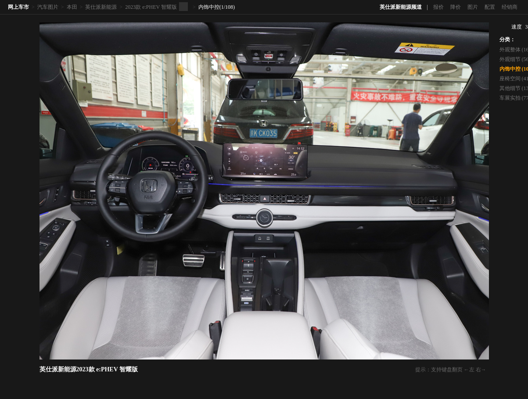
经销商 (509, 7)
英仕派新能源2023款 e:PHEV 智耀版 (89, 369)
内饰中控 (208, 7)
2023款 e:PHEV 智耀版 (151, 7)
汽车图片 (47, 7)
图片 (472, 7)
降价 (455, 7)
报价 (438, 7)
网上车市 (18, 7)
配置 (490, 7)
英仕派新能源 (101, 7)
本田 (72, 7)
